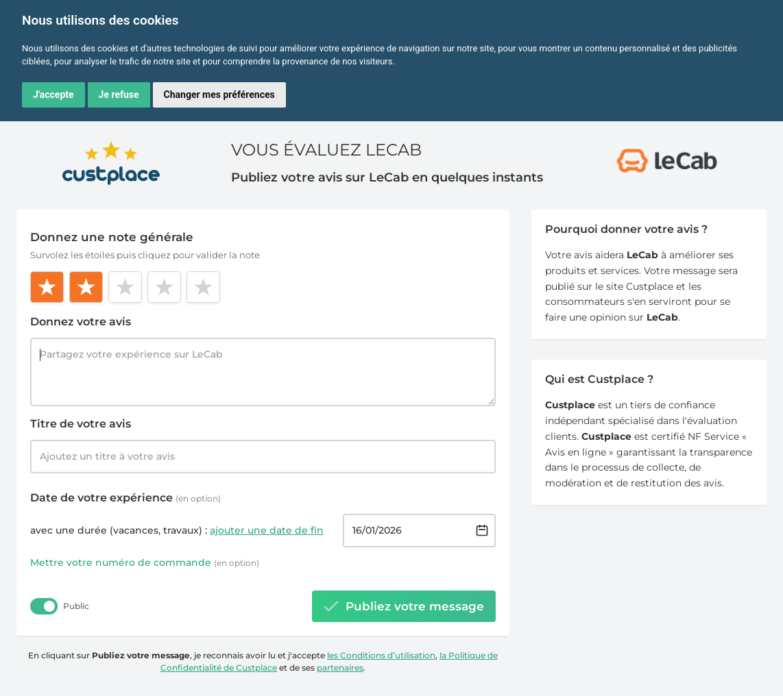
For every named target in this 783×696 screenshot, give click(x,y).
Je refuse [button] (119, 94)
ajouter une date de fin (267, 530)
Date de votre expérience (125, 497)
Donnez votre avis (80, 321)
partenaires (340, 667)
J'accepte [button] (53, 94)
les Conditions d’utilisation (381, 655)
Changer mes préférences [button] (219, 94)
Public (76, 606)
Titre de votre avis (80, 423)
